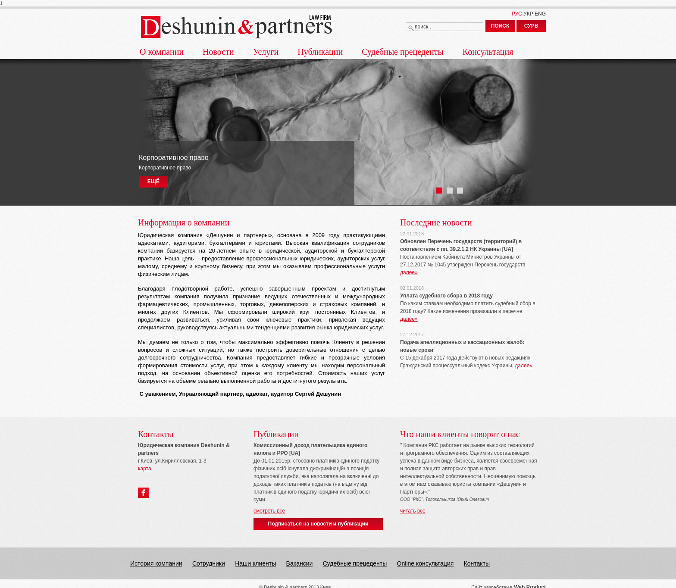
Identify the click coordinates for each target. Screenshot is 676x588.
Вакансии (299, 563)
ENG (540, 14)
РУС (517, 14)
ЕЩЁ (153, 181)
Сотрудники (208, 563)
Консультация (488, 51)
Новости (218, 51)
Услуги (266, 51)
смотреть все (269, 511)
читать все (413, 511)
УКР (528, 14)
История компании (156, 563)
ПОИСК (500, 26)
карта (144, 469)
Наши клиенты (255, 563)
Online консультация (425, 563)
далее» (409, 272)
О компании (162, 51)
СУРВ (531, 26)
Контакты (477, 563)
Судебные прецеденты (403, 51)
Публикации (320, 51)
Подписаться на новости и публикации (318, 524)
